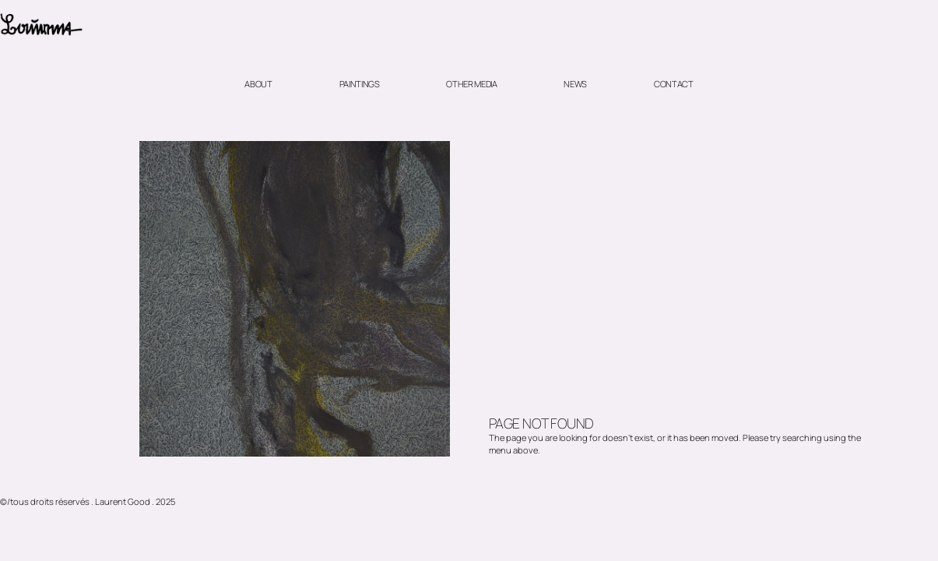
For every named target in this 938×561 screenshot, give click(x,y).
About (258, 84)
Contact (673, 84)
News (575, 84)
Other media (471, 84)
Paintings (359, 84)
